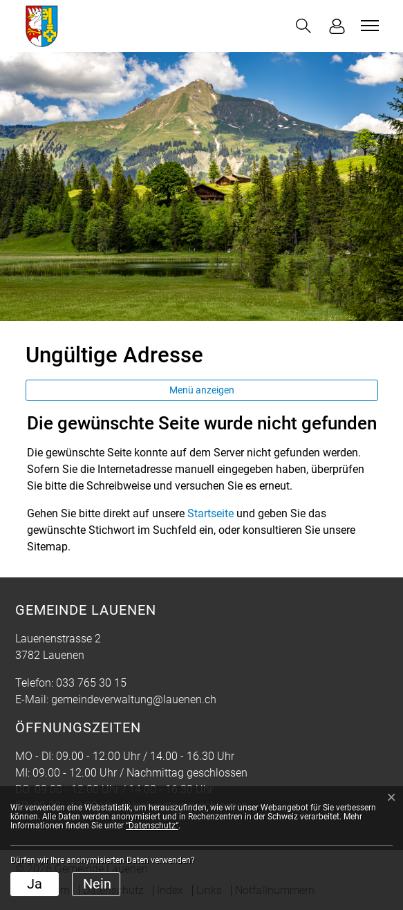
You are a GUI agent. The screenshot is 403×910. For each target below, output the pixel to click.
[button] (303, 26)
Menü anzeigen (201, 390)
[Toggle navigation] (367, 25)
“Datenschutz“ (152, 825)
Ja (34, 883)
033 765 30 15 (91, 682)
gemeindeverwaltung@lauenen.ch (133, 699)
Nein (97, 883)
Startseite (210, 513)
